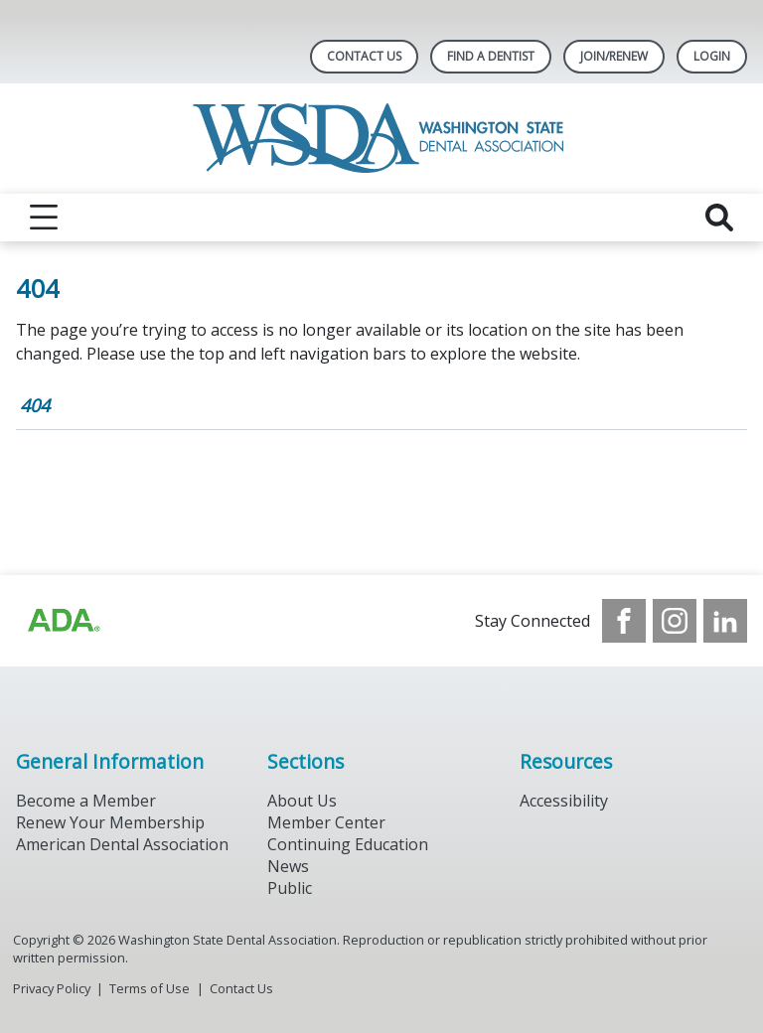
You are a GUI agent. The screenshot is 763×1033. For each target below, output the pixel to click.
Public (289, 888)
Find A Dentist (490, 56)
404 (35, 405)
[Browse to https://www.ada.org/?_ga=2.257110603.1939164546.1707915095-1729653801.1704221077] (62, 621)
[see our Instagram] (674, 621)
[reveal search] (719, 217)
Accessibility (564, 801)
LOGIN (711, 56)
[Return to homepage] (382, 138)
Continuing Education (347, 844)
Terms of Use (149, 988)
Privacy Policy (51, 988)
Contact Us (364, 56)
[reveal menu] (44, 217)
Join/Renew (614, 56)
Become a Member (86, 801)
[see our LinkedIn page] (725, 621)
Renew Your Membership (110, 822)
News (288, 866)
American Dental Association (122, 844)
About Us (302, 801)
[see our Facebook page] (624, 621)
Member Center (326, 822)
